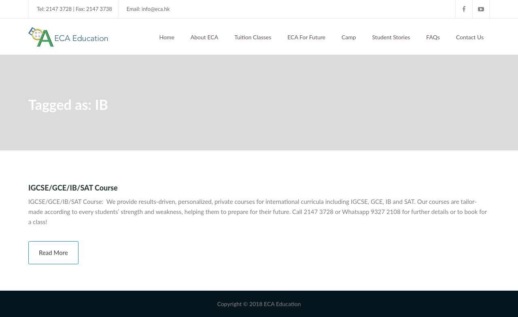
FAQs (432, 37)
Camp (349, 37)
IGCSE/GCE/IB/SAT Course (73, 187)
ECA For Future (306, 37)
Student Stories (391, 37)
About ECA (204, 37)
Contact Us (470, 37)
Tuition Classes (252, 37)
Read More (53, 252)
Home (166, 37)
